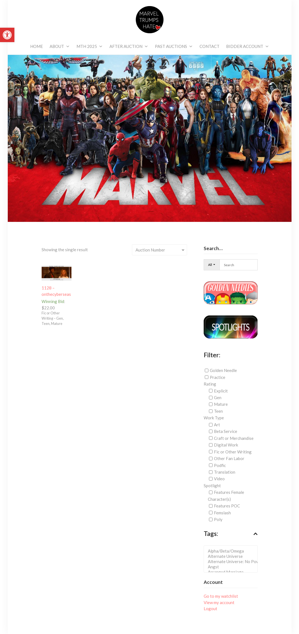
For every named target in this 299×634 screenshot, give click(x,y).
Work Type (214, 417)
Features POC (227, 505)
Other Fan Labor (229, 458)
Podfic (220, 465)
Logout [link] (210, 608)
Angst (232, 566)
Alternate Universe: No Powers (232, 561)
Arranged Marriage (232, 572)
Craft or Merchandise (234, 438)
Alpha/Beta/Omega (232, 551)
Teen (218, 411)
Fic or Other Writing (233, 451)
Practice (217, 377)
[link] (7, 35)
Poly (218, 519)
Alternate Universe (232, 556)
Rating (210, 383)
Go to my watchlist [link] (221, 596)
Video (219, 478)
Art (217, 424)
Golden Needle (223, 370)
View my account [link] (219, 602)
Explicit (221, 390)
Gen (217, 397)
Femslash (222, 512)
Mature (221, 404)
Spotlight (212, 485)
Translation (224, 471)
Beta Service (225, 431)
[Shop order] (159, 249)
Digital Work (226, 444)
